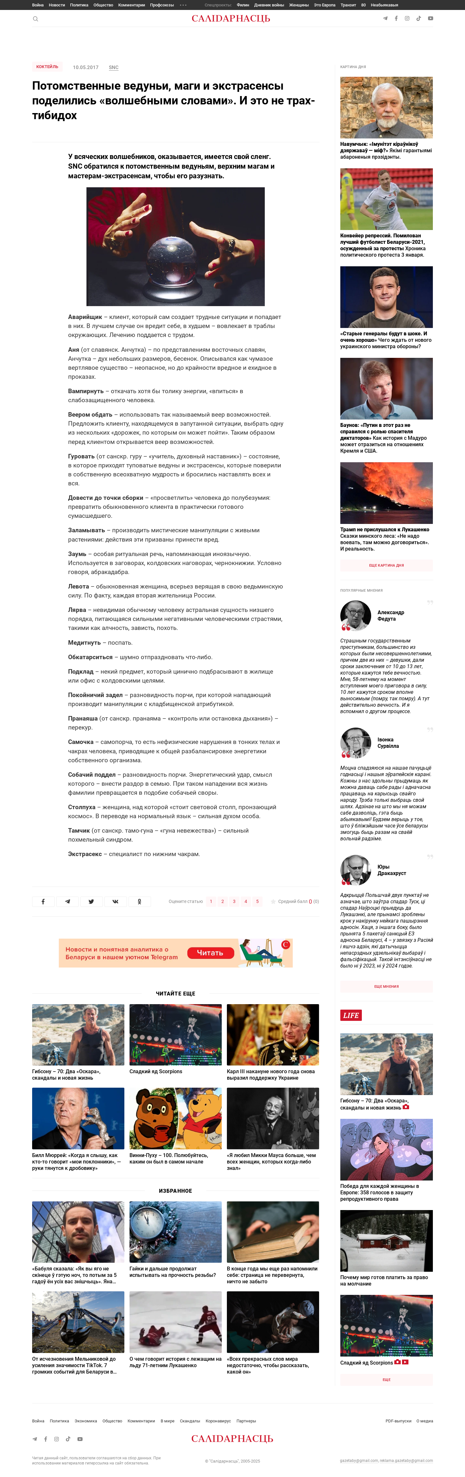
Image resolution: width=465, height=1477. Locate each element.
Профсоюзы (162, 5)
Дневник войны (269, 5)
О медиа (424, 1421)
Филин (243, 5)
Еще (386, 1380)
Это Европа (324, 5)
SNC (114, 67)
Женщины (299, 5)
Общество (103, 5)
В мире (167, 1421)
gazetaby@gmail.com (359, 1460)
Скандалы (190, 1421)
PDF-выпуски (399, 1421)
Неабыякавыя (384, 5)
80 (363, 5)
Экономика (86, 1421)
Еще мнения (386, 987)
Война (38, 5)
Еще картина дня (386, 565)
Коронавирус (218, 1421)
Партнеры (246, 1421)
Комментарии (131, 5)
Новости (57, 5)
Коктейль (47, 66)
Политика (79, 5)
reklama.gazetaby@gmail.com (406, 1460)
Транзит (348, 5)
